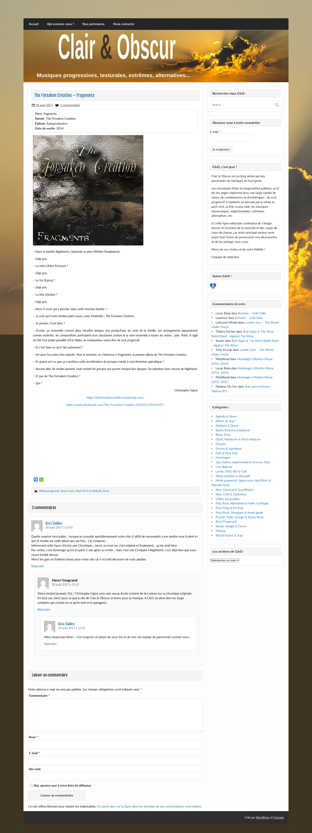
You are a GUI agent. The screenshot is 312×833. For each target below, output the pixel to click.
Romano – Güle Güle (252, 313)
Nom (33, 737)
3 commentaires (70, 105)
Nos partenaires (94, 24)
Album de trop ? (226, 421)
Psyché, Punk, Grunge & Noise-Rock (240, 517)
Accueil (34, 24)
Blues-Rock (223, 434)
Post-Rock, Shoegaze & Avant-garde (239, 512)
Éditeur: (40, 123)
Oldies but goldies (228, 499)
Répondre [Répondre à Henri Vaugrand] (44, 609)
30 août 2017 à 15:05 (59, 527)
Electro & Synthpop (228, 448)
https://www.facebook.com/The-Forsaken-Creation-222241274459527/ (115, 404)
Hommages (223, 457)
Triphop (220, 531)
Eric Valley (54, 523)
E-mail (34, 753)
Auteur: (40, 118)
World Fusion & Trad (229, 535)
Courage (278, 817)
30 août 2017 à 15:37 (65, 584)
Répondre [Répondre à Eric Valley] (37, 566)
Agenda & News (226, 416)
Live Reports (224, 466)
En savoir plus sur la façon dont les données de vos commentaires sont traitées (149, 806)
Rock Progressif (226, 521)
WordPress (262, 817)
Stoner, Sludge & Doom (231, 526)
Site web (35, 769)
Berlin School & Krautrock (233, 430)
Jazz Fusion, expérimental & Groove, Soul (243, 462)
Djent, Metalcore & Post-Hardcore (238, 439)
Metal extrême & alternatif (233, 476)
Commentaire (39, 695)
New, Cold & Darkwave (231, 494)
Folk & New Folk (227, 453)
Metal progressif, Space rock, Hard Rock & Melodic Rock (74, 491)
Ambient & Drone (227, 425)
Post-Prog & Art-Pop (229, 508)
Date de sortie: (45, 128)
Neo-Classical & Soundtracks (235, 489)
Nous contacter (123, 24)
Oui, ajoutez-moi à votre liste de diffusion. (61, 785)
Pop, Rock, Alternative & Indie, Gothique (242, 503)
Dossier (221, 444)
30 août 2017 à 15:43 (71, 628)
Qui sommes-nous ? (60, 24)
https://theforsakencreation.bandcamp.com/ (115, 397)
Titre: (38, 113)
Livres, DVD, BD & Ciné (231, 471)
